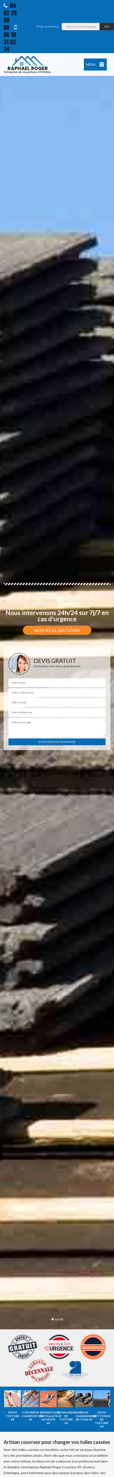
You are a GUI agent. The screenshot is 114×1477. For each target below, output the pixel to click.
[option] (12, 1405)
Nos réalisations (57, 630)
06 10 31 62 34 (10, 38)
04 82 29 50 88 (10, 16)
